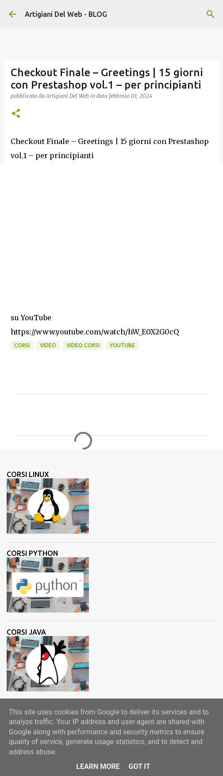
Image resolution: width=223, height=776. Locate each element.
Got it (139, 766)
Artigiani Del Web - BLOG (66, 14)
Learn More (97, 766)
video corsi (83, 345)
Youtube (122, 345)
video (48, 345)
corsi (22, 345)
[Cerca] (210, 14)
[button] (16, 114)
